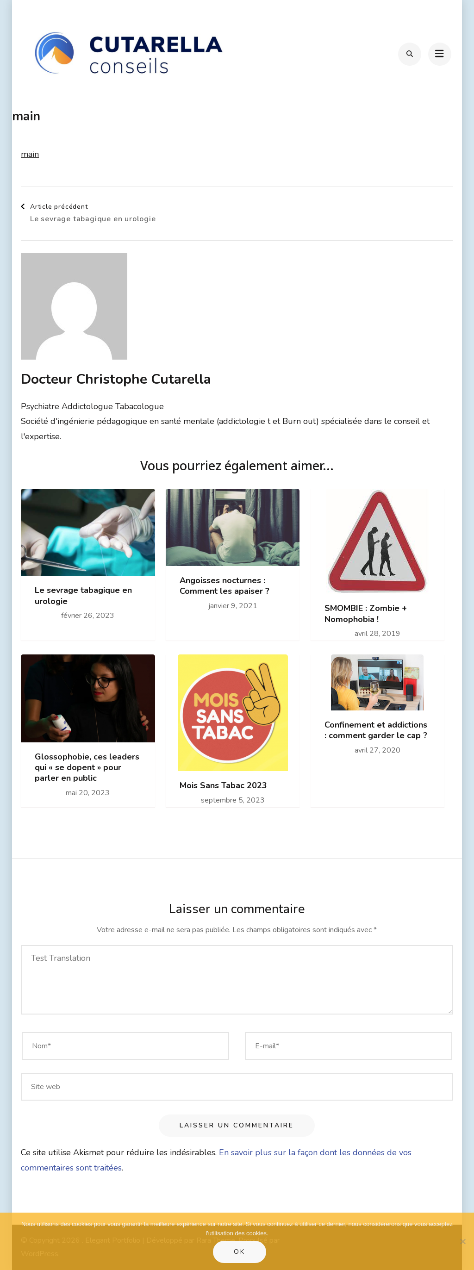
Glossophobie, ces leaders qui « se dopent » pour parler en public (87, 768)
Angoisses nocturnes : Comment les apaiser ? (224, 586)
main (30, 154)
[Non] (462, 1241)
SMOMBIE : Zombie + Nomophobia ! (365, 613)
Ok (239, 1251)
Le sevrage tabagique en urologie (83, 595)
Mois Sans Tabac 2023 (223, 785)
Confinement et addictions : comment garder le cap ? (375, 730)
